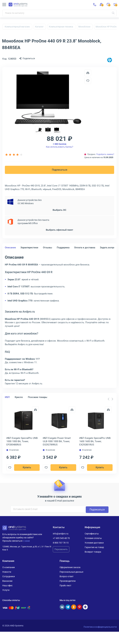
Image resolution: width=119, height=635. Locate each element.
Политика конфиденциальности (100, 626)
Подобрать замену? (105, 154)
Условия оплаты (93, 538)
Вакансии (7, 581)
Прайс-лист (65, 585)
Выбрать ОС (59, 210)
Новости (6, 571)
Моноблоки (84, 26)
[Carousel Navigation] (110, 399)
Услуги (5, 590)
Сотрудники (8, 576)
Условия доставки (94, 542)
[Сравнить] (35, 409)
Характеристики (29, 247)
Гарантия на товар (94, 547)
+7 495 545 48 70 (61, 538)
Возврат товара (93, 551)
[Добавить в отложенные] (88, 80)
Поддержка (63, 247)
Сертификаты (92, 533)
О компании (8, 567)
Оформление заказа (70, 567)
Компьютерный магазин (17, 26)
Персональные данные (71, 571)
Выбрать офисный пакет (59, 230)
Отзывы (47, 247)
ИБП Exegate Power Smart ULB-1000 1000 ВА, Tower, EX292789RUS (57, 441)
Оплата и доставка (84, 247)
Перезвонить (61, 549)
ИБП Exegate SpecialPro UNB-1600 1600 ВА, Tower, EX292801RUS (95, 441)
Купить (27, 467)
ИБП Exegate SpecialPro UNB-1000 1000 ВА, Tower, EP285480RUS (22, 441)
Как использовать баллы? (59, 145)
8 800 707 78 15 (61, 542)
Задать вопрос (108, 247)
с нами (26, 540)
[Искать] (113, 13)
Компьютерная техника (61, 26)
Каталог (39, 26)
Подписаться (59, 169)
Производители (68, 581)
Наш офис (7, 585)
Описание (10, 247)
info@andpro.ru (60, 533)
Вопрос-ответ (67, 576)
